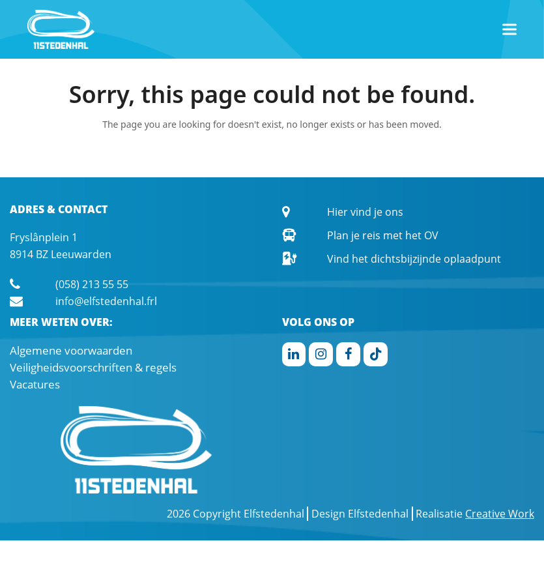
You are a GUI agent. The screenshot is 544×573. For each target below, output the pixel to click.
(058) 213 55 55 (91, 284)
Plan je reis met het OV (382, 235)
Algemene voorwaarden (71, 350)
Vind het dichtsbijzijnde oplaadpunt (414, 259)
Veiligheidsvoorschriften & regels (93, 367)
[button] (509, 29)
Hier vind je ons (365, 212)
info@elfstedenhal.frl (106, 301)
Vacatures (35, 384)
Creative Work (499, 514)
